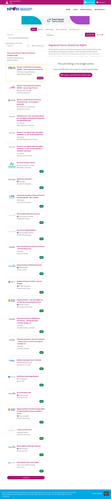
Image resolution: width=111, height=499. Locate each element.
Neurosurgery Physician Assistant (28, 214)
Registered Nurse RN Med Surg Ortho (29, 265)
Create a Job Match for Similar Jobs (76, 75)
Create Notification (38, 46)
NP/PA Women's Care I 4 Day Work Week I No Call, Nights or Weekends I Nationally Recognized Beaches (30, 118)
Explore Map (49, 29)
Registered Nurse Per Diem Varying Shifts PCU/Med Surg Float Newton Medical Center (31, 411)
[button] (100, 35)
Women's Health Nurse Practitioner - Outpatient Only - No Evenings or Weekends (29, 102)
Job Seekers (89, 2)
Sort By (9, 46)
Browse (40, 29)
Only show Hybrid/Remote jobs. (19, 38)
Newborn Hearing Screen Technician (29, 360)
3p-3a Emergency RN (24, 392)
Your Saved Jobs (75, 29)
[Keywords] (26, 35)
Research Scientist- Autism (26, 163)
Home (68, 9)
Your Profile (86, 9)
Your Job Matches (61, 29)
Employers (101, 2)
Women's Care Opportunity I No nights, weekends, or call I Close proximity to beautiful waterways (30, 148)
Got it (106, 493)
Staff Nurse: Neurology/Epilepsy (28, 376)
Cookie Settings (97, 493)
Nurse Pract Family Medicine (26, 230)
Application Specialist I (24, 179)
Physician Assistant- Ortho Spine (28, 462)
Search (33, 29)
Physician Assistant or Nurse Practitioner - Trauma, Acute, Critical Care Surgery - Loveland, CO (31, 341)
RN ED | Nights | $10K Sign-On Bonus (29, 446)
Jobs (75, 9)
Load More (26, 478)
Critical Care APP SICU (24, 430)
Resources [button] (99, 9)
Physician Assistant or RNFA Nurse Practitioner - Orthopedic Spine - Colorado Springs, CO (28, 320)
